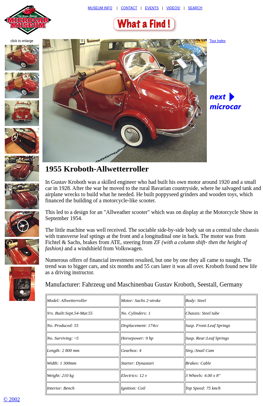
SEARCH (195, 8)
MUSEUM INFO (100, 8)
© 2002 (11, 399)
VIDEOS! (173, 8)
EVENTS (152, 8)
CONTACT (129, 8)
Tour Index (218, 41)
